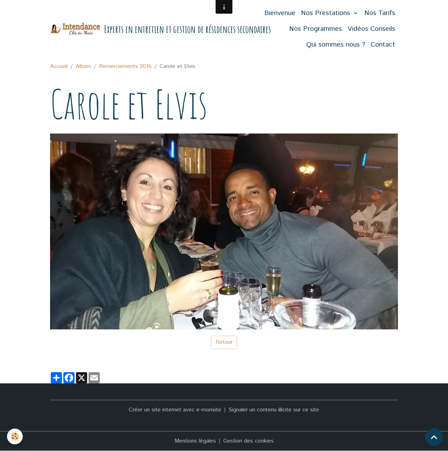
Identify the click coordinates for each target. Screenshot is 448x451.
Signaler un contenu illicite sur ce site (274, 410)
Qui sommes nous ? (335, 44)
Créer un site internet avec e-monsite (175, 410)
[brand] (135, 29)
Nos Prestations (326, 13)
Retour (224, 342)
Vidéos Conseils (371, 29)
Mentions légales (195, 441)
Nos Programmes (315, 29)
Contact (383, 44)
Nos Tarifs (379, 13)
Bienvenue (279, 13)
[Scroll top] (434, 437)
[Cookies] (15, 436)
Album (83, 66)
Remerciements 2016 (125, 66)
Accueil (59, 66)
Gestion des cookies (248, 441)
